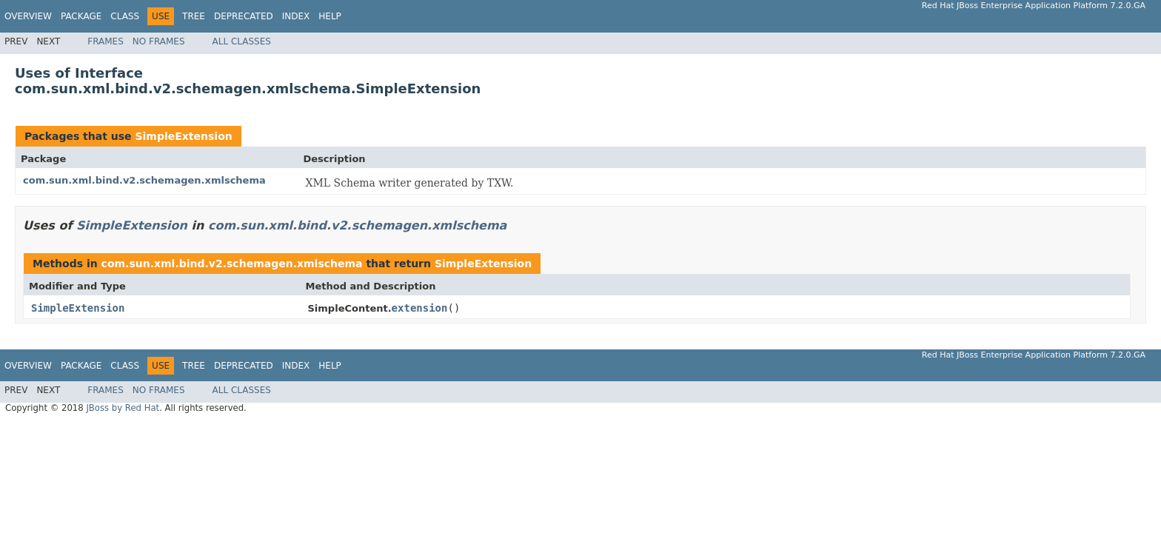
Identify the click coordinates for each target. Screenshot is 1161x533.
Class (124, 16)
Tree (193, 16)
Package (81, 16)
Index (296, 16)
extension (420, 308)
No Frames (159, 41)
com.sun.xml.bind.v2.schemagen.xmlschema (144, 180)
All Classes (242, 41)
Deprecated (243, 16)
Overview (28, 16)
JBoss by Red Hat (122, 408)
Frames (105, 41)
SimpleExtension (183, 136)
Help (329, 16)
